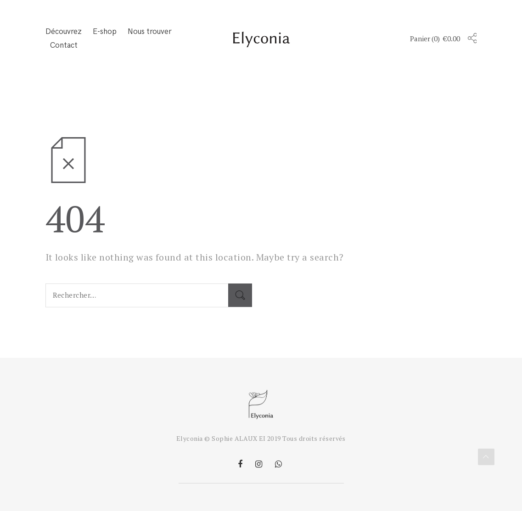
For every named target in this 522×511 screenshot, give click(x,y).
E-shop (105, 31)
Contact (64, 45)
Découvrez (63, 31)
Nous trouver (150, 31)
